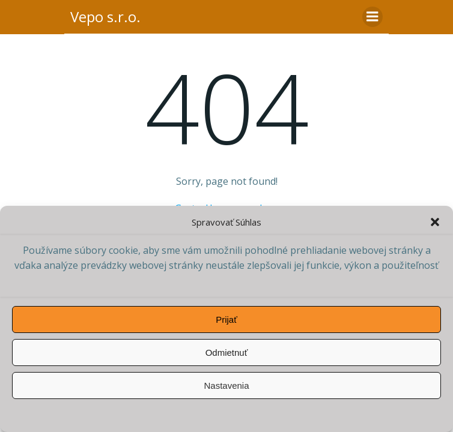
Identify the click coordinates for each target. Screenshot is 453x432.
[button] (435, 222)
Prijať (226, 319)
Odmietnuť (226, 352)
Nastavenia (226, 385)
